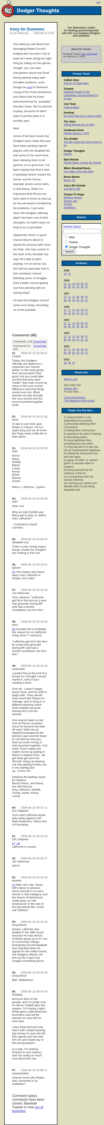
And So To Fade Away (76, 83)
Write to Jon (70, 379)
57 (13, 843)
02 (65, 273)
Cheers (68, 154)
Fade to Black (71, 107)
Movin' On (69, 180)
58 (18, 843)
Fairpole (69, 88)
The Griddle (71, 138)
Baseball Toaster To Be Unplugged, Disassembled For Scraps (81, 95)
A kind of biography (74, 397)
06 (65, 287)
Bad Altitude (71, 159)
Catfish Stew (71, 80)
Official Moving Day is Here (79, 124)
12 (65, 283)
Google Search (72, 226)
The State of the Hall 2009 (78, 171)
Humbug (69, 112)
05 (69, 287)
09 (77, 283)
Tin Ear (68, 204)
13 (13, 884)
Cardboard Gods (74, 130)
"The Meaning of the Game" (79, 400)
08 (82, 283)
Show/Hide (39, 341)
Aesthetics (69, 207)
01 (69, 273)
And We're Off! (72, 189)
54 (13, 571)
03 (77, 287)
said (29, 87)
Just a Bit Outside (74, 185)
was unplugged (89, 54)
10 (73, 283)
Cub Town (70, 104)
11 (69, 283)
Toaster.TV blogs (74, 194)
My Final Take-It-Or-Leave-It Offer (83, 116)
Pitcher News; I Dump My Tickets (82, 162)
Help (98, 2)
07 (86, 283)
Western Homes (73, 197)
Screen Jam (70, 201)
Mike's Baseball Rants (77, 168)
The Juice (69, 121)
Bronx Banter (72, 176)
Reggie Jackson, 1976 (76, 133)
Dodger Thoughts (74, 150)
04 (73, 287)
